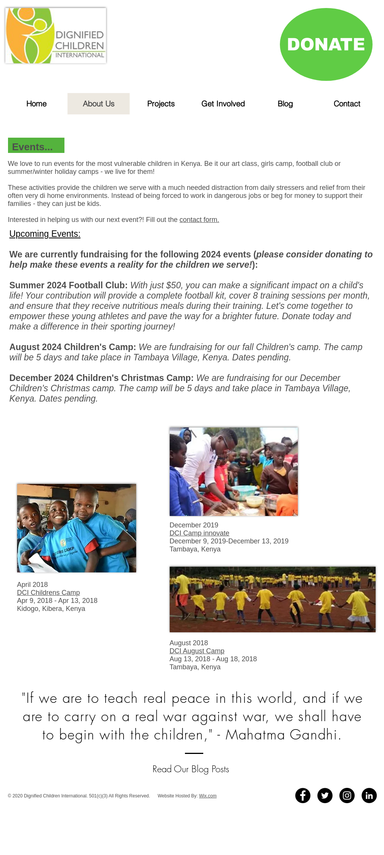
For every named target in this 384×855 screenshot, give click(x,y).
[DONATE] (326, 44)
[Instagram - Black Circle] (347, 795)
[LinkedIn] (369, 795)
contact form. (199, 219)
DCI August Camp (197, 651)
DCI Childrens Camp (48, 592)
